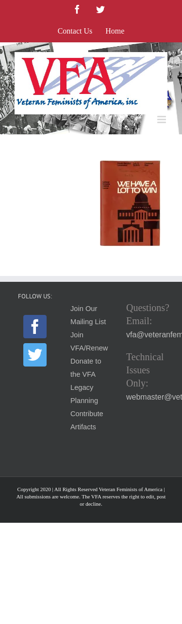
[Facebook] (35, 326)
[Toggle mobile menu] (162, 119)
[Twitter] (35, 355)
